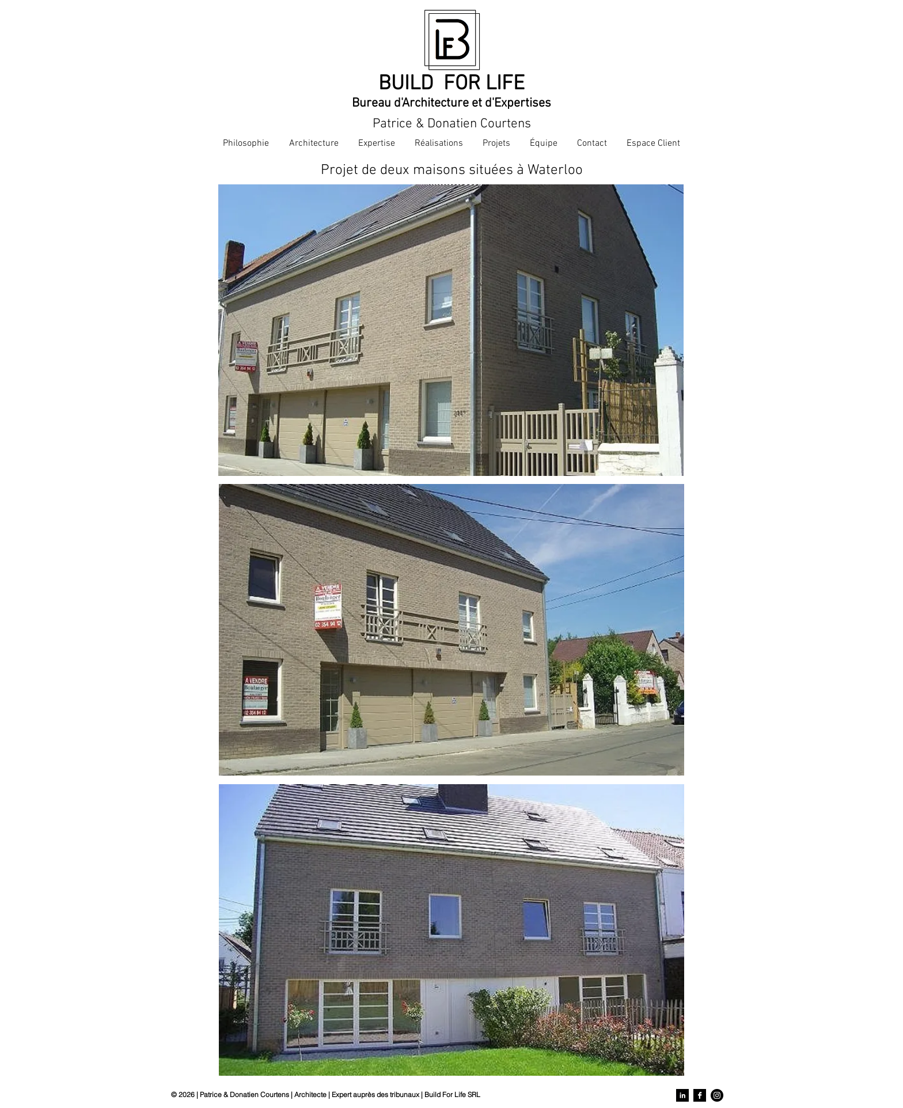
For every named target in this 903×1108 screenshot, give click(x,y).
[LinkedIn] (682, 1095)
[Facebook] (699, 1095)
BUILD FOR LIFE (451, 84)
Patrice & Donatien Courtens (452, 124)
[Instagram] (717, 1095)
